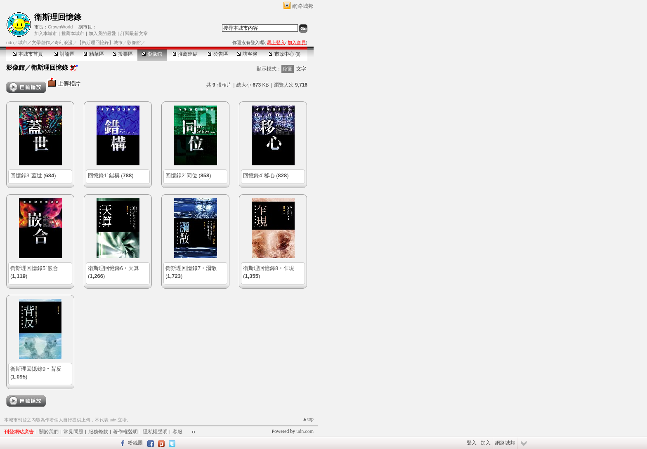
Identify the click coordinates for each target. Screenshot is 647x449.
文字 (301, 69)
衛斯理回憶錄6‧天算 (113, 268)
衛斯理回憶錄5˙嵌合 (34, 268)
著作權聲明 (125, 432)
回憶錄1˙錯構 (104, 175)
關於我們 (49, 432)
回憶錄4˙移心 (259, 175)
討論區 (64, 54)
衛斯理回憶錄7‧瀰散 (191, 268)
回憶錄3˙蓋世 (26, 175)
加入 (486, 443)
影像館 (152, 54)
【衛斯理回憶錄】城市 (100, 42)
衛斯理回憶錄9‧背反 (35, 369)
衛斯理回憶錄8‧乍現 (268, 268)
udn (10, 42)
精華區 (93, 54)
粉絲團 (135, 443)
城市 (22, 42)
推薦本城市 (72, 33)
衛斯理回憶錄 (57, 17)
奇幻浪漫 (63, 42)
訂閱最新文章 (134, 33)
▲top (308, 419)
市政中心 (284, 54)
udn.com (305, 431)
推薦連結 (185, 54)
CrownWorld (60, 26)
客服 (177, 432)
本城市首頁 (28, 54)
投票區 (123, 54)
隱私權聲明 (155, 432)
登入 (472, 443)
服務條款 (98, 432)
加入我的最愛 (102, 33)
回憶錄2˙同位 (181, 175)
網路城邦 (303, 6)
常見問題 (73, 432)
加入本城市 (45, 33)
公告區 (218, 54)
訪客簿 (247, 54)
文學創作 (41, 42)
